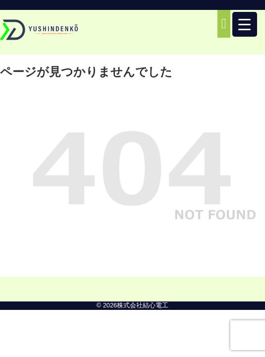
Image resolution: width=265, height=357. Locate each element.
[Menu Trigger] (244, 24)
